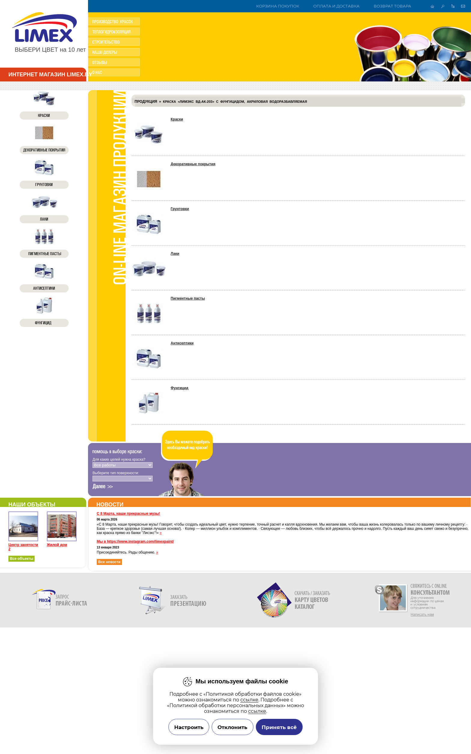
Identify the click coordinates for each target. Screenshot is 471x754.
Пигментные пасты (188, 298)
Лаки (175, 254)
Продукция (146, 101)
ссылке (249, 700)
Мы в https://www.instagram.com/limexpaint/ (135, 541)
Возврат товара (392, 6)
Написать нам (422, 614)
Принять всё (279, 727)
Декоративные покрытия (193, 164)
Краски (177, 119)
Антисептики (182, 343)
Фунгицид (179, 388)
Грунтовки (180, 209)
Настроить (188, 727)
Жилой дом (57, 545)
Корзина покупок (277, 6)
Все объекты (21, 559)
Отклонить (232, 727)
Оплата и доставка (336, 6)
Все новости (109, 562)
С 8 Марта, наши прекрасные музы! (128, 513)
